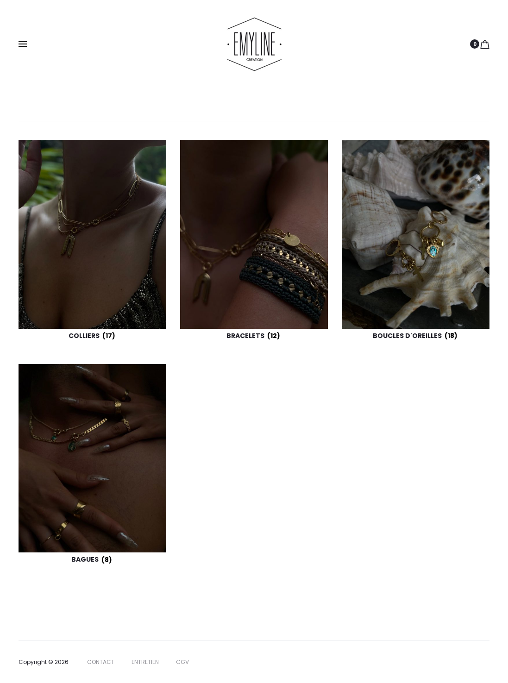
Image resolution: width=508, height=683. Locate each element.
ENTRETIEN (145, 662)
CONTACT (100, 662)
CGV (182, 662)
